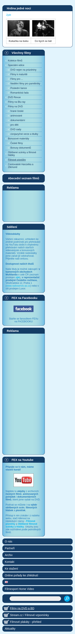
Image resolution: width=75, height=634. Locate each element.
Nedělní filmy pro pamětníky (25, 83)
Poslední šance (18, 88)
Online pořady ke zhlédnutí (21, 575)
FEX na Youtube (22, 459)
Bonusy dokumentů (20, 147)
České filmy (16, 143)
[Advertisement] (24, 206)
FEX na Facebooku (24, 298)
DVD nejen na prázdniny (23, 69)
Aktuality (10, 628)
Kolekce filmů (15, 60)
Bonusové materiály (18, 138)
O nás (8, 541)
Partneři (10, 548)
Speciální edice (16, 65)
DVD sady (15, 129)
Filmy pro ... (16, 79)
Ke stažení (11, 568)
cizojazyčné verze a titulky (24, 134)
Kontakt (9, 561)
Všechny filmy (21, 52)
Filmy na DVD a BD (22, 608)
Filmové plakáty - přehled (25, 621)
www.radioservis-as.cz (18, 285)
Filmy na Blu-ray (16, 102)
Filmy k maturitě (18, 74)
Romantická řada (19, 92)
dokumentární (17, 120)
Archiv (9, 555)
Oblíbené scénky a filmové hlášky (22, 154)
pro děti (14, 124)
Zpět (8, 15)
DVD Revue (14, 97)
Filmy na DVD (15, 106)
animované (16, 115)
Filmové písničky (17, 159)
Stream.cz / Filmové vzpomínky (29, 615)
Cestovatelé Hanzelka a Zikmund (20, 166)
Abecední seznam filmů (23, 178)
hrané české (16, 111)
